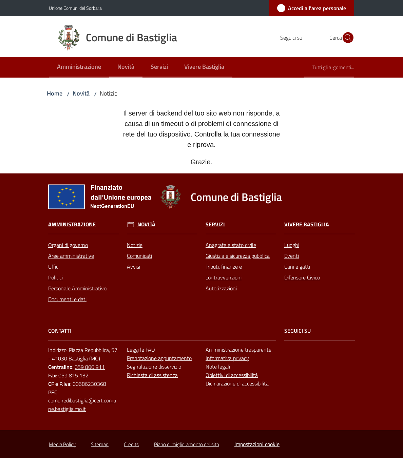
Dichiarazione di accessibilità (237, 383)
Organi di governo (68, 245)
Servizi (215, 224)
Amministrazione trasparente (238, 350)
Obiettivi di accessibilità (232, 375)
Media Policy (62, 444)
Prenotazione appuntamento (159, 358)
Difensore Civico (302, 277)
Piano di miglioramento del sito (186, 444)
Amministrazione (72, 224)
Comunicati (139, 256)
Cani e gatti (297, 267)
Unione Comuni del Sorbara (75, 8)
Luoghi (291, 245)
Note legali (218, 366)
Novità (81, 93)
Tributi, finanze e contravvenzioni (224, 272)
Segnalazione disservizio (154, 366)
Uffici (53, 267)
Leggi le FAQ (141, 350)
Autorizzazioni (221, 288)
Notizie (134, 245)
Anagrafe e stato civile (231, 245)
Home (54, 93)
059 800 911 (90, 367)
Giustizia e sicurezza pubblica (238, 256)
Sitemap (100, 444)
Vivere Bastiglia (306, 224)
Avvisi (133, 267)
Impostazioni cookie (257, 444)
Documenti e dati (67, 299)
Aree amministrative (71, 256)
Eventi (291, 256)
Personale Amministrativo (77, 288)
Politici (55, 277)
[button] (346, 37)
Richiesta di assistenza (152, 375)
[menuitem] (79, 67)
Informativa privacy (227, 358)
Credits (131, 444)
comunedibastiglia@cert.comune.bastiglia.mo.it (82, 404)
